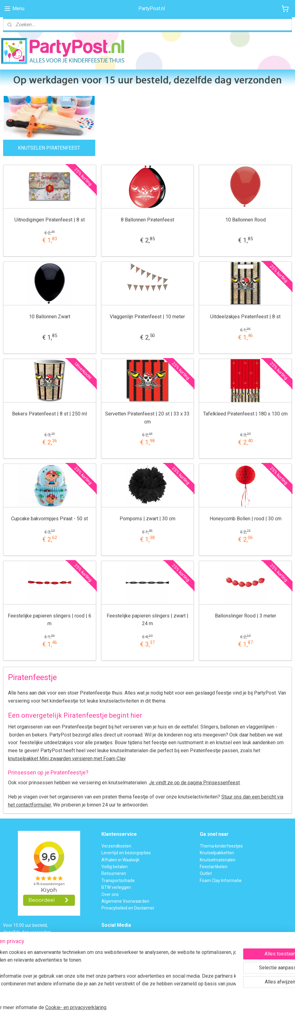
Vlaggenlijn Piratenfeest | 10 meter (147, 317)
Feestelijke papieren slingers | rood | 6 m (49, 620)
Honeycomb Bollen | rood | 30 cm (245, 519)
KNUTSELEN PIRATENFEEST (49, 148)
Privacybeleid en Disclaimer (127, 908)
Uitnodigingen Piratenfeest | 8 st (49, 220)
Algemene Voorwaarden (125, 901)
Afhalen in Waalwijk (120, 859)
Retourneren (113, 873)
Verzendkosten (116, 846)
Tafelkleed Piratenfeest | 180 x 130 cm (245, 414)
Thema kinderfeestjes (221, 846)
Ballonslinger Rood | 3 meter (245, 616)
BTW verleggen (116, 887)
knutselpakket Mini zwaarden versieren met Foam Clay (66, 758)
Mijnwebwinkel (210, 1008)
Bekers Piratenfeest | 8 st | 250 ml (49, 414)
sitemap (124, 1008)
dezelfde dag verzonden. (27, 932)
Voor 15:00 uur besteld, (25, 925)
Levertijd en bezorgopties (126, 852)
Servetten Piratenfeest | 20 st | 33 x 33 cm (147, 418)
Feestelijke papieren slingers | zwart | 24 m (147, 620)
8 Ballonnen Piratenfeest (147, 220)
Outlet (206, 873)
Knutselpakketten (217, 852)
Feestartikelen (213, 866)
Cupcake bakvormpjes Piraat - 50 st (49, 519)
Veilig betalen (114, 866)
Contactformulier (132, 973)
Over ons (110, 894)
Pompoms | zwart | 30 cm (147, 519)
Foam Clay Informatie (221, 880)
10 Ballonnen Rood (245, 220)
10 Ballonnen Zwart (49, 317)
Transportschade (118, 880)
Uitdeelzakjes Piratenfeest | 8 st (245, 317)
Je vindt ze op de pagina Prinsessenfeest (194, 783)
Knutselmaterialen (218, 859)
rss (135, 1008)
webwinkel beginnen (158, 1008)
